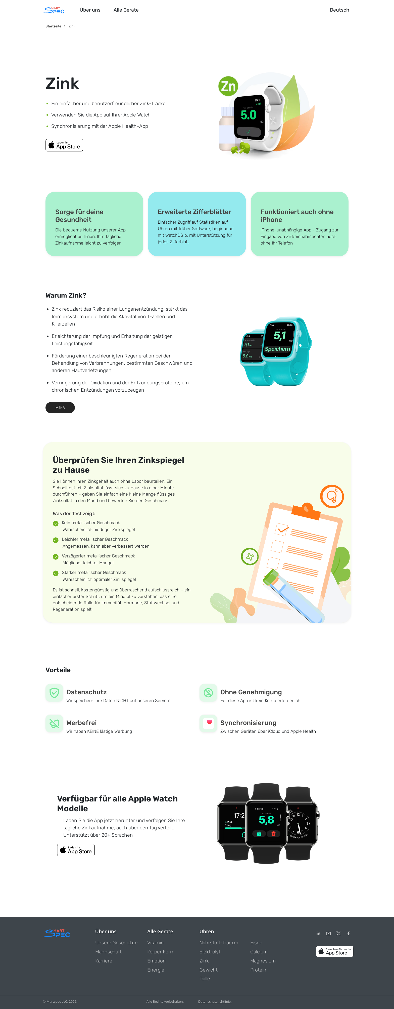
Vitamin (155, 943)
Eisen (256, 943)
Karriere (103, 961)
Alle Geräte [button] (126, 10)
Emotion (156, 961)
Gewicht (209, 970)
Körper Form (160, 952)
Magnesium (263, 961)
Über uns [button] (90, 10)
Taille (205, 979)
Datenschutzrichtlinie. (215, 1001)
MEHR (60, 407)
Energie (155, 970)
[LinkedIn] (318, 934)
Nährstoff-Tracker (219, 943)
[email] (328, 934)
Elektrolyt (210, 952)
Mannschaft (108, 952)
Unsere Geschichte (116, 943)
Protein (258, 970)
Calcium (259, 952)
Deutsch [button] (339, 10)
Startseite (53, 26)
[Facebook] (348, 934)
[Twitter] (338, 934)
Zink (204, 961)
